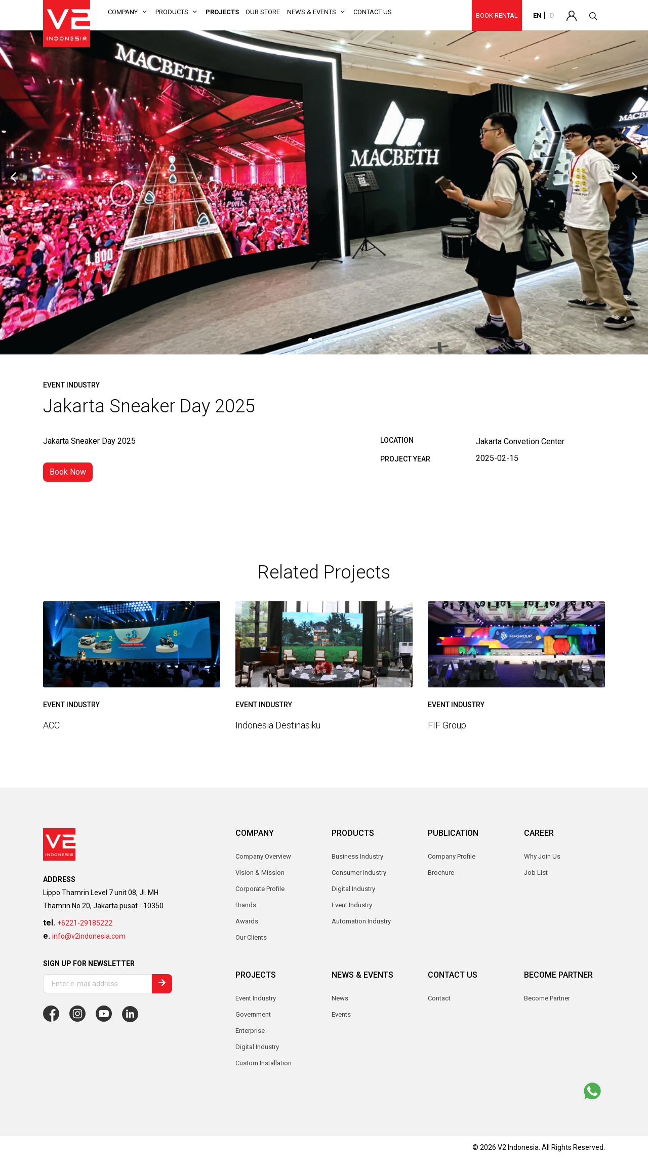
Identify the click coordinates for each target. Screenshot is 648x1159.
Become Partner (547, 998)
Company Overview (263, 856)
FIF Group (447, 725)
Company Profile (451, 856)
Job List (536, 872)
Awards (246, 921)
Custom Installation (263, 1063)
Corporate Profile (260, 889)
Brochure (441, 872)
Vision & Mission (260, 872)
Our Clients (251, 937)
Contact (439, 998)
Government (253, 1014)
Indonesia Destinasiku (277, 725)
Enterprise (250, 1030)
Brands (245, 905)
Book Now (68, 472)
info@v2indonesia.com (89, 936)
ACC (51, 725)
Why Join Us (542, 856)
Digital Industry (257, 1047)
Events (341, 1014)
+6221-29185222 (84, 923)
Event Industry (255, 998)
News (340, 998)
